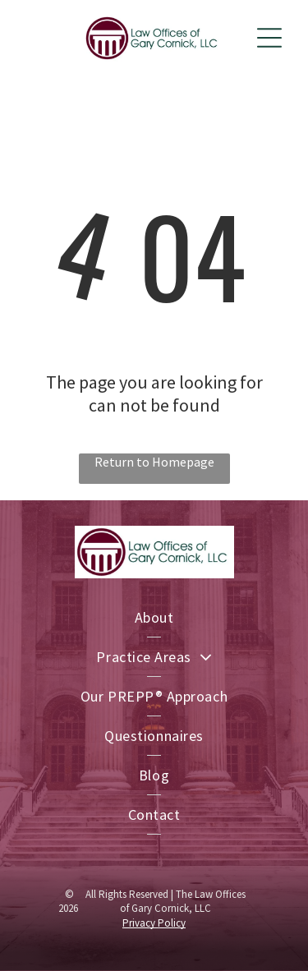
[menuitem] (154, 617)
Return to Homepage (154, 461)
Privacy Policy (154, 923)
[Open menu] (269, 37)
